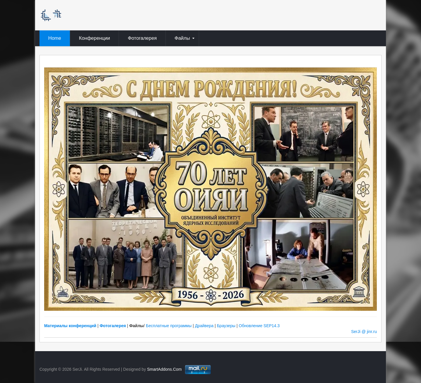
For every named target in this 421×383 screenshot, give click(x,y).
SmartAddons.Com (164, 369)
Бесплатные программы (168, 325)
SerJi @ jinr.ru (364, 331)
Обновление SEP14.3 (259, 325)
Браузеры (226, 325)
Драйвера (204, 325)
